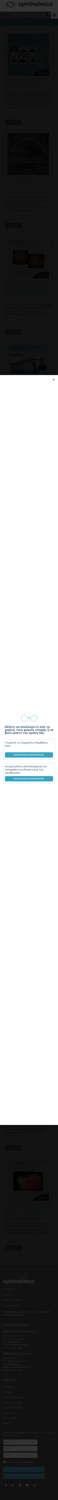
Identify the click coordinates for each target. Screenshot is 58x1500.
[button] (54, 379)
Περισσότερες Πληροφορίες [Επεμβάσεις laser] (29, 755)
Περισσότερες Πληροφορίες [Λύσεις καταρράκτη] (29, 778)
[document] (29, 750)
